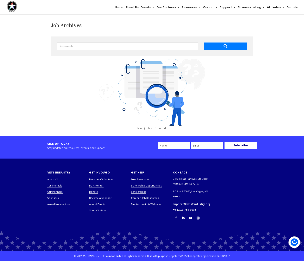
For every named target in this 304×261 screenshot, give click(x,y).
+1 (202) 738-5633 (184, 209)
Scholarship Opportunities (146, 185)
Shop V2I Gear (97, 210)
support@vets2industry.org (191, 204)
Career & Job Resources (145, 198)
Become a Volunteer (101, 179)
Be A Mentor (96, 185)
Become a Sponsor (100, 198)
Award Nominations (58, 204)
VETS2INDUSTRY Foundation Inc (103, 256)
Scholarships (138, 191)
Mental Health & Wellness (146, 204)
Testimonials (54, 185)
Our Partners (55, 191)
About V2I (52, 179)
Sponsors (53, 198)
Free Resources (140, 179)
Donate (93, 191)
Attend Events (97, 204)
